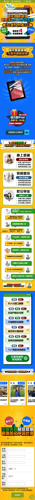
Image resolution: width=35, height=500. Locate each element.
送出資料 (17, 495)
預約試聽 (32, 497)
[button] (12, 408)
